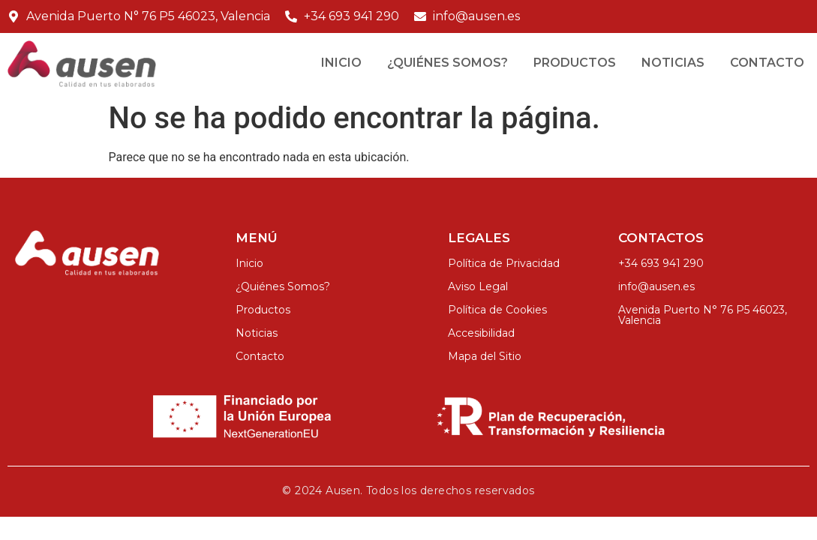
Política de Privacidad (504, 263)
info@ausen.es (656, 286)
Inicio (341, 63)
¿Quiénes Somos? (447, 63)
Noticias (672, 63)
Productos (574, 63)
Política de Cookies (497, 309)
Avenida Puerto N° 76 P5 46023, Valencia (702, 315)
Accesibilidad (481, 333)
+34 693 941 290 (661, 263)
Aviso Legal (478, 286)
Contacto (767, 63)
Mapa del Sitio (484, 356)
